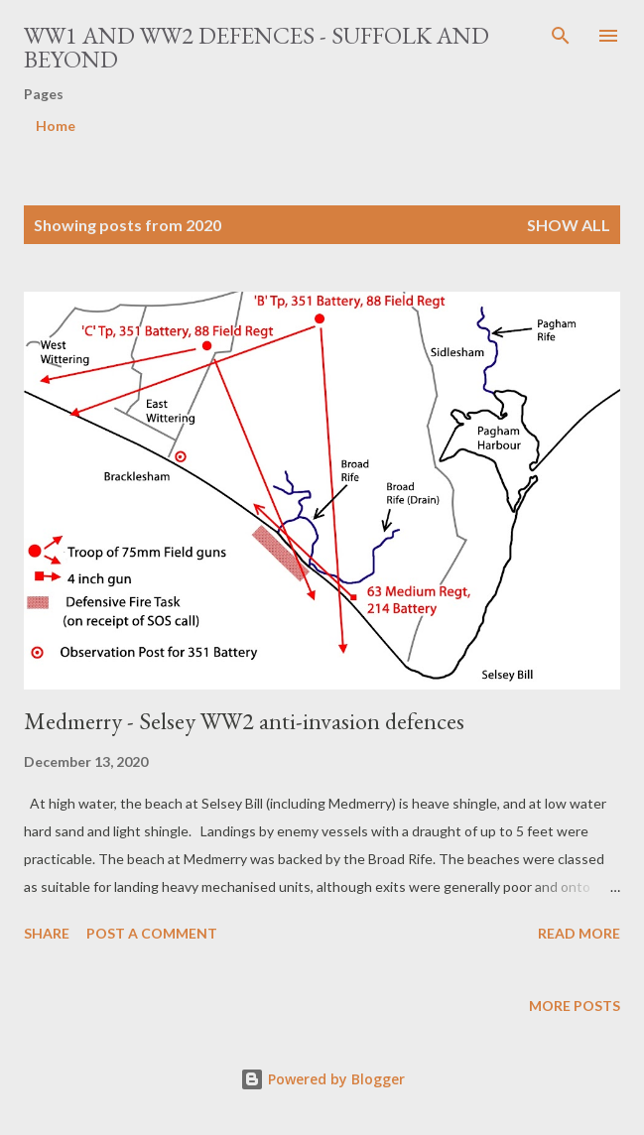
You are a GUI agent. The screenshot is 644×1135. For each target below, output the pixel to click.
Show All (568, 224)
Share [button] (46, 933)
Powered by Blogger (322, 1079)
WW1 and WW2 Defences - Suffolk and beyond (256, 47)
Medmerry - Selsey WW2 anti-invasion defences (244, 720)
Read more (579, 933)
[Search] (561, 36)
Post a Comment (151, 933)
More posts (574, 1005)
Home (55, 125)
